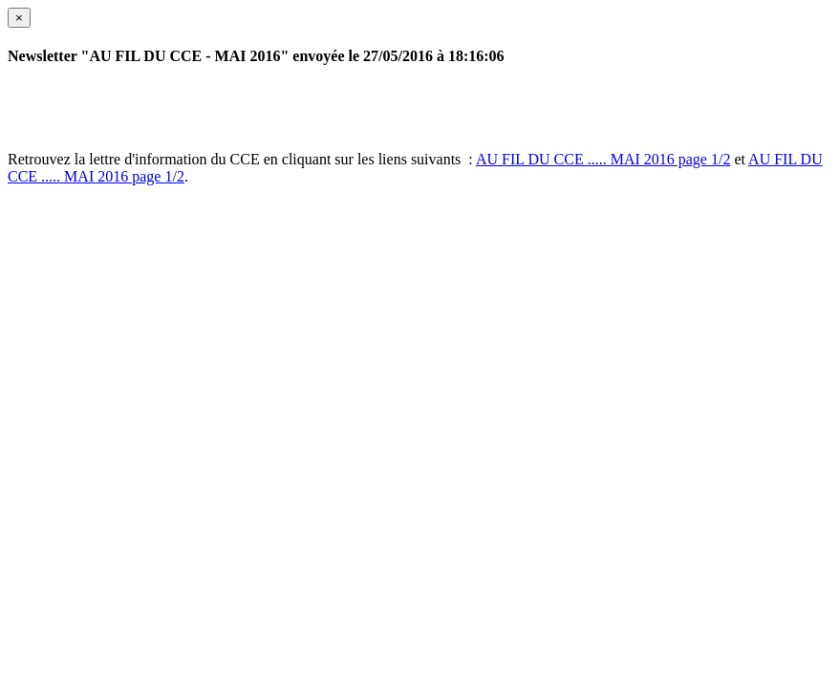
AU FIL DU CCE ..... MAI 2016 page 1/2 (603, 159)
